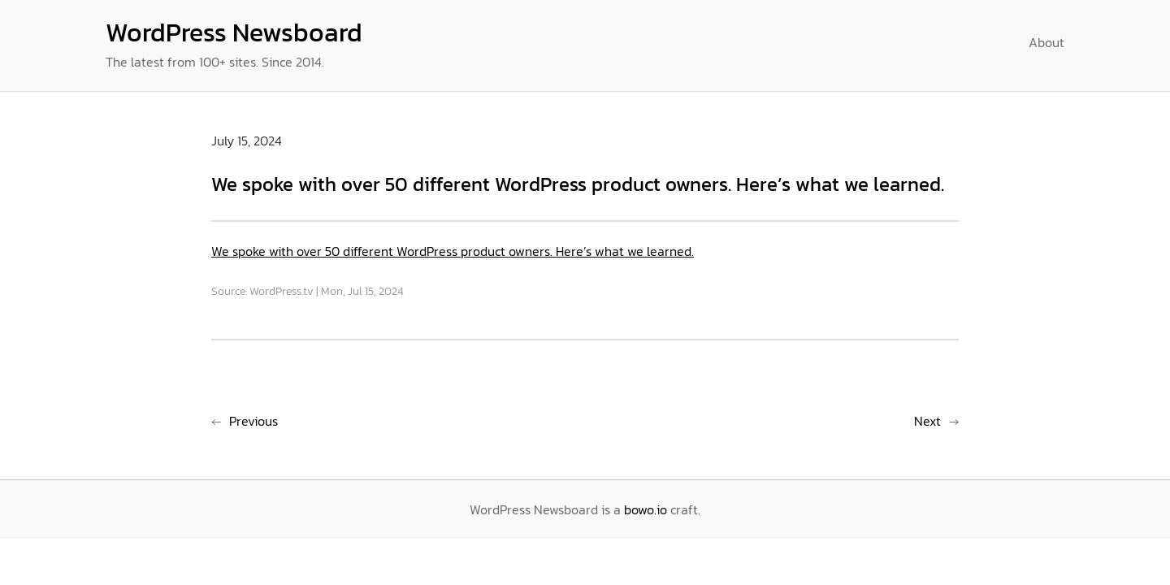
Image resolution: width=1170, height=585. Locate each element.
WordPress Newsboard (234, 32)
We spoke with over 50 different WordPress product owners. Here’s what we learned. (452, 251)
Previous (253, 421)
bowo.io (645, 509)
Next (927, 421)
